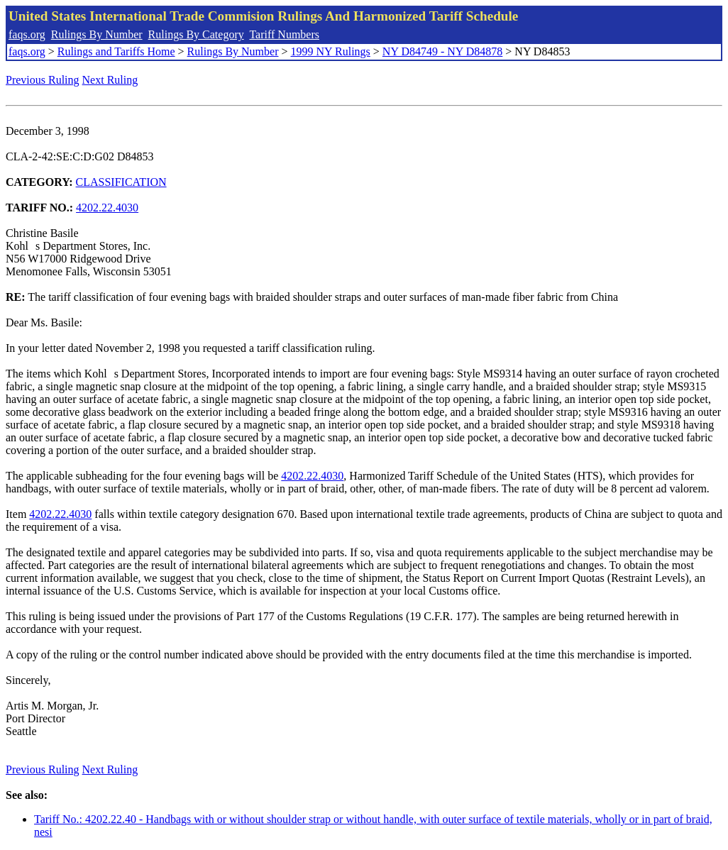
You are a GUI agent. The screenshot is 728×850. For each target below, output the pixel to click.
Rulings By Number (97, 34)
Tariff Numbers (284, 34)
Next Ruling (110, 80)
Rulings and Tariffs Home (116, 51)
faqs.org (27, 34)
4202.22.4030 (107, 208)
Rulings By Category (196, 34)
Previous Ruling (42, 80)
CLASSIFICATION (121, 182)
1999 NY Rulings (330, 51)
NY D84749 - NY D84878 (442, 51)
